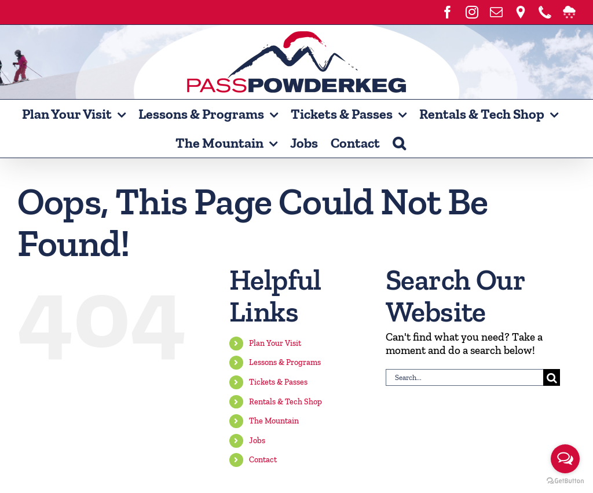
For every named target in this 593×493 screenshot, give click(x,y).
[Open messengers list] (565, 458)
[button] (399, 143)
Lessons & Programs (285, 362)
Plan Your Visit (275, 343)
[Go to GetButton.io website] (565, 481)
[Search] (551, 377)
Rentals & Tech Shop (285, 402)
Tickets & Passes (278, 382)
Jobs (257, 440)
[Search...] (464, 377)
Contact (263, 460)
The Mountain (274, 421)
